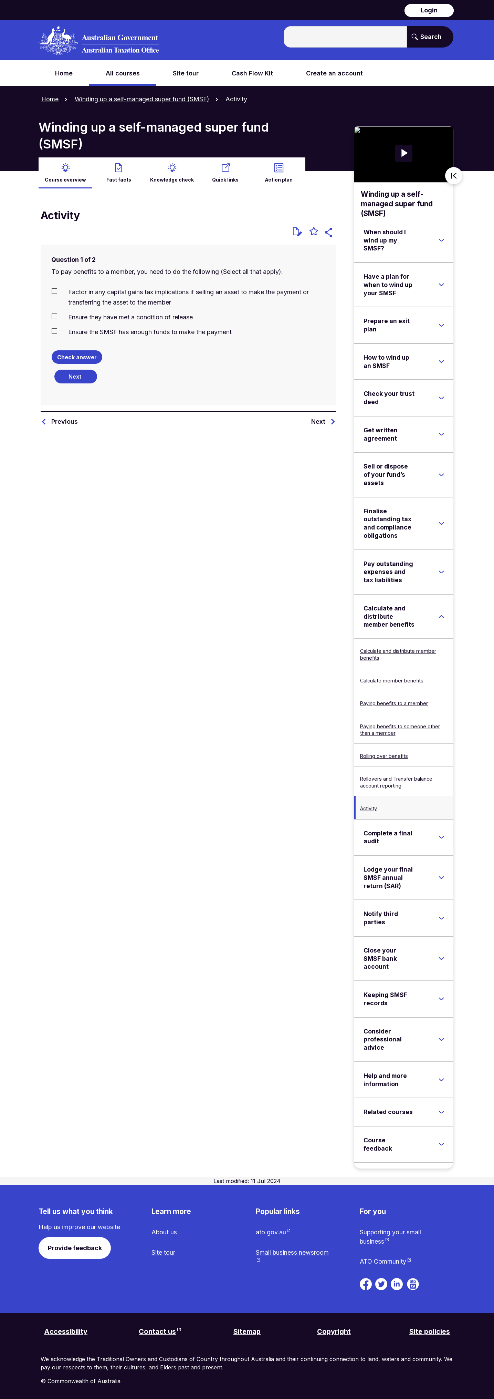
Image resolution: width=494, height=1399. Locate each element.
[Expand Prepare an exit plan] (441, 324)
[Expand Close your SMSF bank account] (441, 958)
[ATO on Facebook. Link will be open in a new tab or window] (366, 1283)
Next (318, 420)
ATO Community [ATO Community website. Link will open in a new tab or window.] (383, 1261)
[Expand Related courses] (441, 1111)
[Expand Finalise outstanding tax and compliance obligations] (441, 522)
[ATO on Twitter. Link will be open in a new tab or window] (381, 1283)
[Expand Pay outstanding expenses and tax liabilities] (441, 571)
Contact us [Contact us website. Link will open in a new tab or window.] (157, 1331)
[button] (330, 233)
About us (164, 1231)
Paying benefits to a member (394, 703)
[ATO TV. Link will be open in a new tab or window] (413, 1283)
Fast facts (119, 179)
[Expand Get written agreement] (441, 433)
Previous (64, 420)
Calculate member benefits (391, 680)
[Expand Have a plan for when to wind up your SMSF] (441, 284)
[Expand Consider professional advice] (441, 1039)
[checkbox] (188, 296)
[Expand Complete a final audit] (441, 836)
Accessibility (66, 1331)
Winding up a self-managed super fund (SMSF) (142, 99)
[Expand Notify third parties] (441, 917)
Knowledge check (172, 179)
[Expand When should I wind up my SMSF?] (441, 239)
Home (50, 99)
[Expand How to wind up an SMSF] (441, 361)
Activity (368, 808)
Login (429, 10)
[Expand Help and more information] (441, 1079)
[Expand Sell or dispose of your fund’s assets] (441, 474)
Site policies (429, 1331)
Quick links (225, 179)
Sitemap (247, 1331)
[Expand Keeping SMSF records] (441, 998)
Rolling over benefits (384, 755)
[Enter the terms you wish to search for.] (345, 37)
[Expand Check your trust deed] (441, 397)
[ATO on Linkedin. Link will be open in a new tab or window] (397, 1283)
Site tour (163, 1252)
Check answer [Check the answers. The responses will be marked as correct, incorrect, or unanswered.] (77, 356)
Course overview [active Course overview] (65, 179)
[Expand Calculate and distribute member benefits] (441, 616)
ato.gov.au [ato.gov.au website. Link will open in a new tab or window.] (271, 1231)
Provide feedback (75, 1247)
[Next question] (75, 375)
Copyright (334, 1331)
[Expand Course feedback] (441, 1143)
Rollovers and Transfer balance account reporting (396, 781)
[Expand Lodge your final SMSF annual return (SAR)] (441, 877)
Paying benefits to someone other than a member (400, 729)
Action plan (279, 179)
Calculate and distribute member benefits (398, 653)
